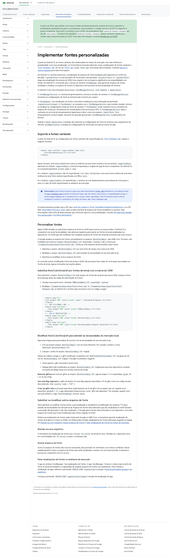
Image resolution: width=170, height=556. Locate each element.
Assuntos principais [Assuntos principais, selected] (63, 14)
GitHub (35, 551)
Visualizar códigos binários (42, 541)
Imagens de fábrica (39, 544)
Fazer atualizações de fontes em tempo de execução (107, 423)
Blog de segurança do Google (88, 541)
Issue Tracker (128, 551)
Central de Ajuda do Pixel (133, 534)
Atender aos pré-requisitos (51, 423)
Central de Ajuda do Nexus (133, 537)
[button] (13, 18)
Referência (146, 14)
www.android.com (130, 541)
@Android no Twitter (85, 530)
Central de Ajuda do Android (134, 530)
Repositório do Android (41, 530)
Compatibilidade (84, 14)
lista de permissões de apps (117, 469)
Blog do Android (84, 537)
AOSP (39, 47)
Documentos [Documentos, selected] (24, 3)
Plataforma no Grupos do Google (90, 544)
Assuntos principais (61, 47)
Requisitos (36, 534)
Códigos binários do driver (42, 548)
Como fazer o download (41, 537)
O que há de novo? (10, 14)
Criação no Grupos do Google (88, 548)
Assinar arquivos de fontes (73, 423)
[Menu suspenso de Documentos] (32, 2)
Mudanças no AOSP (109, 36)
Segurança (45, 14)
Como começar (29, 14)
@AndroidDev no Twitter (87, 534)
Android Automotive (128, 14)
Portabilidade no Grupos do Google (90, 551)
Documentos (48, 47)
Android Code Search (46, 3)
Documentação (10, 9)
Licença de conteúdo (100, 487)
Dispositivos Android (105, 14)
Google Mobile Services (132, 544)
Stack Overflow (129, 548)
